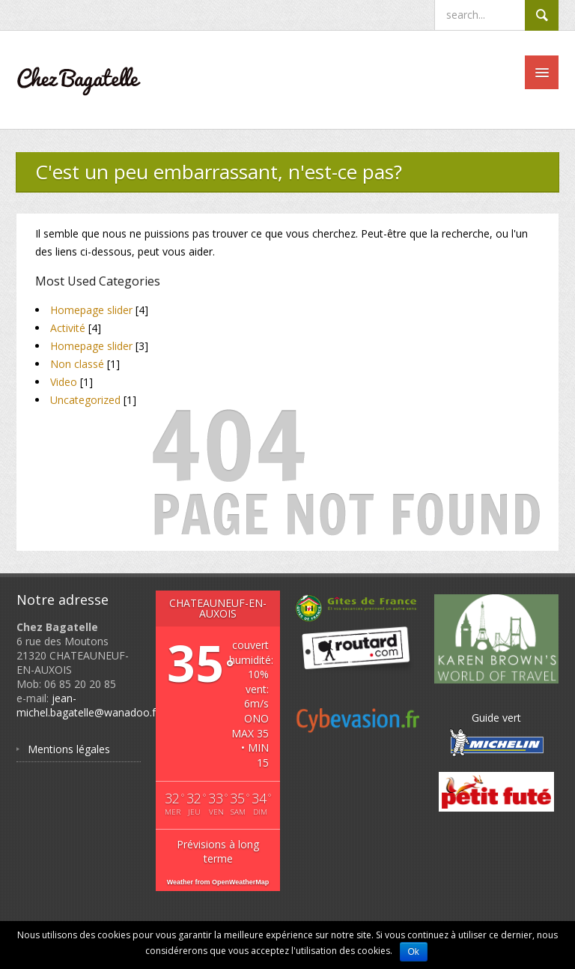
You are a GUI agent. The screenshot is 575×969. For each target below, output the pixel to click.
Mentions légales (69, 749)
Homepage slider (91, 310)
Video (63, 382)
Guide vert (496, 733)
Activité (67, 328)
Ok (413, 952)
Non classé (77, 364)
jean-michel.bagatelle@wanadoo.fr (87, 705)
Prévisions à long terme (218, 851)
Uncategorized (85, 400)
